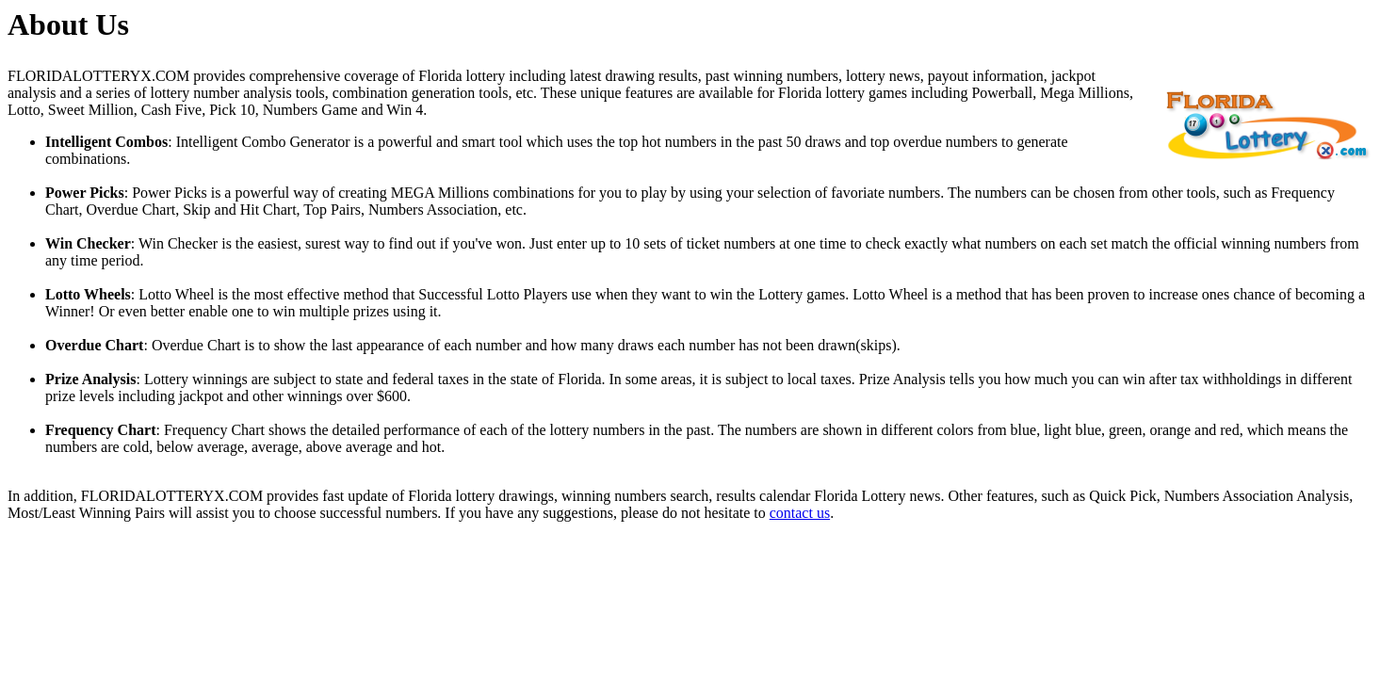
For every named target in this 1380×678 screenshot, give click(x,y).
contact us (800, 513)
